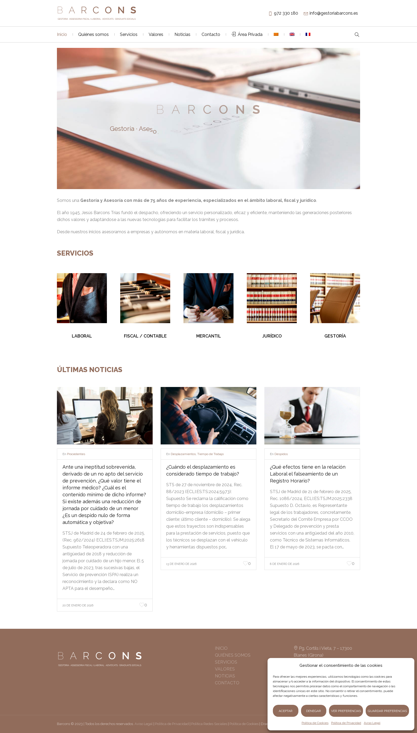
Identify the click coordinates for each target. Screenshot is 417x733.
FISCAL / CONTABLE (145, 336)
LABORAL (82, 336)
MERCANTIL (208, 336)
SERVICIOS (226, 662)
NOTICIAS (225, 675)
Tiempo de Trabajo (210, 454)
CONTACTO (227, 682)
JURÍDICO (272, 336)
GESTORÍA (335, 336)
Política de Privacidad (346, 723)
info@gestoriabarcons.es (334, 13)
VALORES (225, 669)
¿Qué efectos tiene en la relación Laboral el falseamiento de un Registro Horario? (307, 474)
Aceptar (286, 711)
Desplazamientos (183, 454)
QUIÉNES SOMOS (233, 655)
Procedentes (76, 454)
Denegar (313, 711)
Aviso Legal (372, 723)
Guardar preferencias (387, 711)
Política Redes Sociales (209, 724)
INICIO (221, 648)
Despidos (281, 454)
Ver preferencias (346, 711)
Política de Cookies (315, 723)
